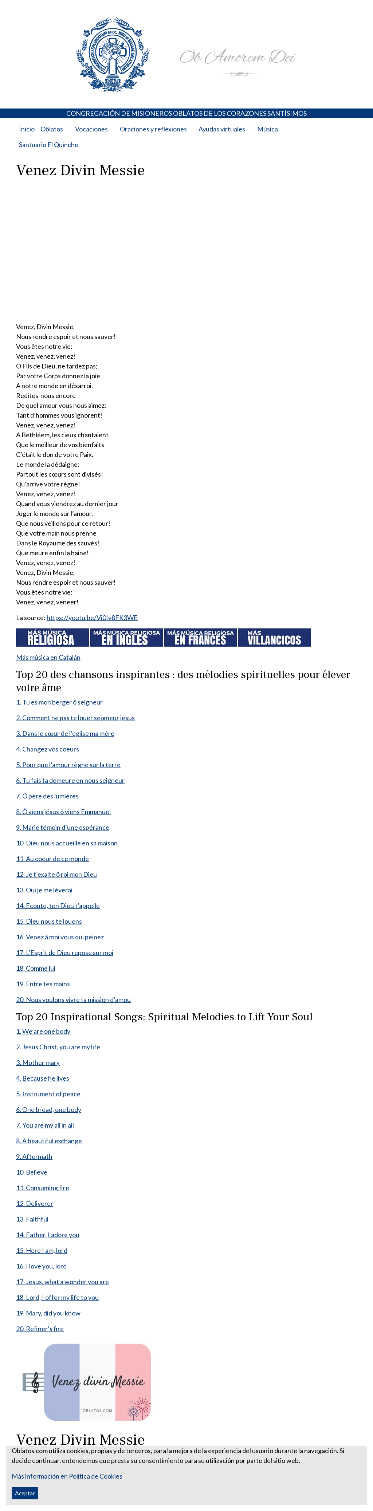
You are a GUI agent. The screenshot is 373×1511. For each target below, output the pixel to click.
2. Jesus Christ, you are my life (58, 1047)
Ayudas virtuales (222, 129)
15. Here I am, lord (41, 1250)
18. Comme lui (35, 968)
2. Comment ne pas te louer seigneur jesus (75, 718)
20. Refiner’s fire (40, 1329)
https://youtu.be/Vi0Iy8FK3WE (92, 618)
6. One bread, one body (48, 1109)
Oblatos (51, 129)
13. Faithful (32, 1219)
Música (267, 129)
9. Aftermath (34, 1156)
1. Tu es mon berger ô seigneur (59, 702)
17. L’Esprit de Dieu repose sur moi (64, 952)
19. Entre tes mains (43, 984)
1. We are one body (43, 1031)
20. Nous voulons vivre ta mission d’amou (73, 999)
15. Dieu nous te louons (49, 921)
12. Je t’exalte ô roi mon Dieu (56, 874)
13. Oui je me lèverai (44, 890)
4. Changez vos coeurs (47, 749)
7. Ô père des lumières (47, 796)
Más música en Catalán (48, 657)
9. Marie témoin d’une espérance (62, 827)
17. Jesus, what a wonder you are (62, 1282)
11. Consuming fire (42, 1188)
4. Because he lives (42, 1078)
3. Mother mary (38, 1062)
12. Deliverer (34, 1203)
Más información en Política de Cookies (67, 1476)
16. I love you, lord (41, 1266)
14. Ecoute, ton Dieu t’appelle (58, 906)
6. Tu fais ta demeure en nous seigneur (70, 780)
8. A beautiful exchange (49, 1141)
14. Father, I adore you (47, 1235)
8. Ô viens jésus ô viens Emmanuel (63, 812)
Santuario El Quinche (48, 145)
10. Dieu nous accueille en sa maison (67, 843)
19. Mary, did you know (48, 1313)
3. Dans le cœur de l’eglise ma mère (65, 733)
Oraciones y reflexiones (153, 129)
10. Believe (31, 1172)
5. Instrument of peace (48, 1094)
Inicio (27, 129)
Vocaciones (91, 129)
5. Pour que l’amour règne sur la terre (68, 765)
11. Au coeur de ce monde (52, 859)
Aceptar (25, 1493)
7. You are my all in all (45, 1125)
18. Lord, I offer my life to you (57, 1297)
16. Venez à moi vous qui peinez (60, 937)
